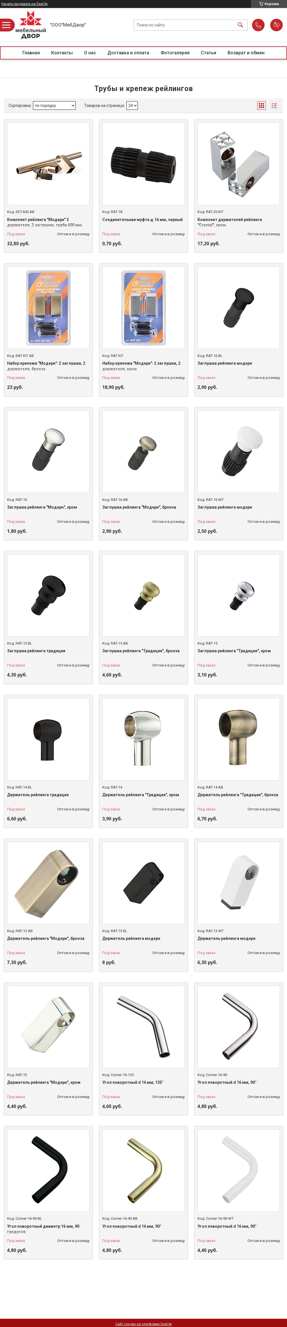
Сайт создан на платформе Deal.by (143, 1324)
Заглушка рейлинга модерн (224, 363)
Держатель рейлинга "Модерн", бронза (45, 938)
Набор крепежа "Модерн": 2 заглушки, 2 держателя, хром (141, 366)
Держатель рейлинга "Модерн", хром (43, 1082)
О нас (90, 52)
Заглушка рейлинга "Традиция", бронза (141, 651)
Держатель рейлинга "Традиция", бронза (237, 795)
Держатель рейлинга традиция (38, 795)
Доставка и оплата (128, 52)
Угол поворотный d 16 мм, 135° (133, 1082)
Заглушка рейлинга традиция (36, 651)
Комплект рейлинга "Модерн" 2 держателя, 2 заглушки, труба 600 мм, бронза (45, 225)
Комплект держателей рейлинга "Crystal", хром (229, 222)
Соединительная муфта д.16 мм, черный (142, 219)
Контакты (62, 52)
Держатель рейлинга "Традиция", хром (140, 795)
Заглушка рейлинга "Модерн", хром (42, 507)
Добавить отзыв (276, 25)
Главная (31, 52)
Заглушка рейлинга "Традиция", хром (234, 651)
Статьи (208, 52)
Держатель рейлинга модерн (131, 938)
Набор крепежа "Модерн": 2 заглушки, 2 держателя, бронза (46, 366)
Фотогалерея (175, 52)
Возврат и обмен (246, 52)
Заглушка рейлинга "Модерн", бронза (139, 507)
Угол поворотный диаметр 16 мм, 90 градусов (43, 1229)
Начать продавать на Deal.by (24, 4)
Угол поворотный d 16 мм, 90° (227, 1082)
